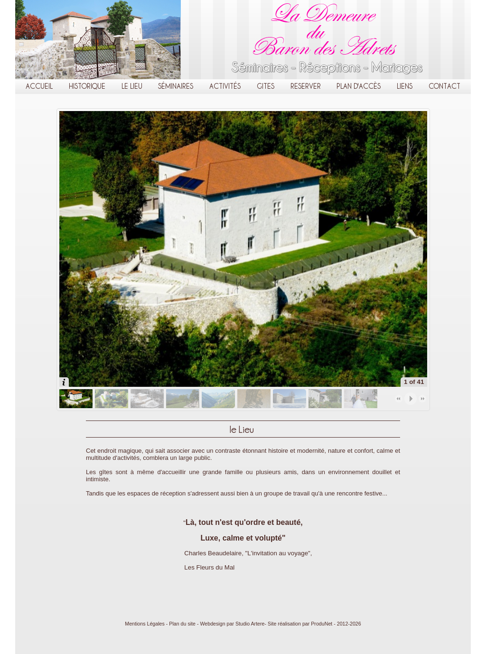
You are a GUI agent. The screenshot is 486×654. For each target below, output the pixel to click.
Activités (225, 86)
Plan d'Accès (358, 86)
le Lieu (132, 86)
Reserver (305, 86)
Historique (87, 86)
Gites (265, 86)
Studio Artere (250, 623)
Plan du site (182, 623)
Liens (404, 86)
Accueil (39, 86)
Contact (444, 86)
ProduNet (321, 623)
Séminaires (175, 86)
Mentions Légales (145, 623)
